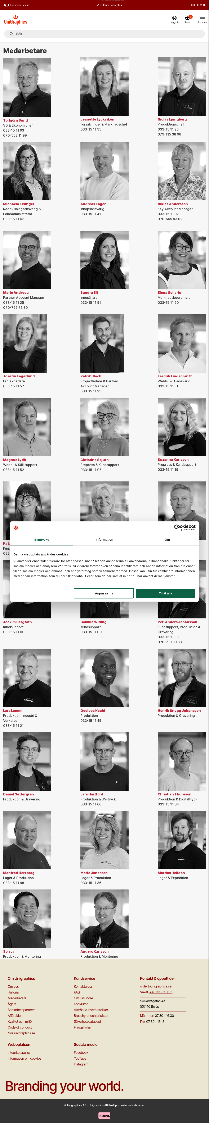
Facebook (81, 1052)
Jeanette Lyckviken (97, 119)
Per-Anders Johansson (177, 622)
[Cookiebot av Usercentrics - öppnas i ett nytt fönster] (177, 527)
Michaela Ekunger (18, 204)
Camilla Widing (93, 622)
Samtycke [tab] (41, 539)
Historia (13, 992)
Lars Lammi (12, 710)
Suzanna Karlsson (173, 459)
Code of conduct (20, 1027)
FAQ (77, 992)
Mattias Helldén (171, 873)
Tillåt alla (165, 593)
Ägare (12, 1004)
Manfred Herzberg (19, 873)
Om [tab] (167, 539)
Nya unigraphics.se (21, 1033)
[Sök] (12, 34)
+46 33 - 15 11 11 (160, 992)
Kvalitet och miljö (20, 1021)
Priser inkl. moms (16, 5)
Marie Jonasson (94, 873)
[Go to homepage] (15, 20)
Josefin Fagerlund (19, 376)
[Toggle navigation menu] (202, 19)
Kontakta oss (83, 986)
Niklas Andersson (173, 204)
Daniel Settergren (18, 794)
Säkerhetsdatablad (87, 1021)
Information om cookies (24, 1058)
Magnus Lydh (14, 460)
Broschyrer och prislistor (91, 1016)
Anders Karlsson (94, 951)
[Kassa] (187, 20)
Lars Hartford (91, 794)
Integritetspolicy (19, 1052)
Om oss (13, 986)
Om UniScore (83, 998)
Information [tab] (104, 539)
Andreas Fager (93, 204)
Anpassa (104, 593)
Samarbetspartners (21, 1010)
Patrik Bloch (90, 376)
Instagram (81, 1064)
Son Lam (10, 951)
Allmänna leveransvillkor (91, 1010)
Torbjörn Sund (15, 120)
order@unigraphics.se (156, 986)
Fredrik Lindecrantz (175, 376)
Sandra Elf (89, 292)
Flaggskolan (82, 1027)
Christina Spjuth (94, 460)
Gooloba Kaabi (92, 710)
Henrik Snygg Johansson (179, 710)
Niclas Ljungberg (172, 119)
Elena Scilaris (169, 292)
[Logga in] (174, 20)
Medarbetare (17, 998)
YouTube (80, 1058)
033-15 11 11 (198, 5)
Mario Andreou (16, 292)
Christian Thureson (174, 794)
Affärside (14, 1016)
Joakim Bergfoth (17, 622)
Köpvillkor (81, 1004)
